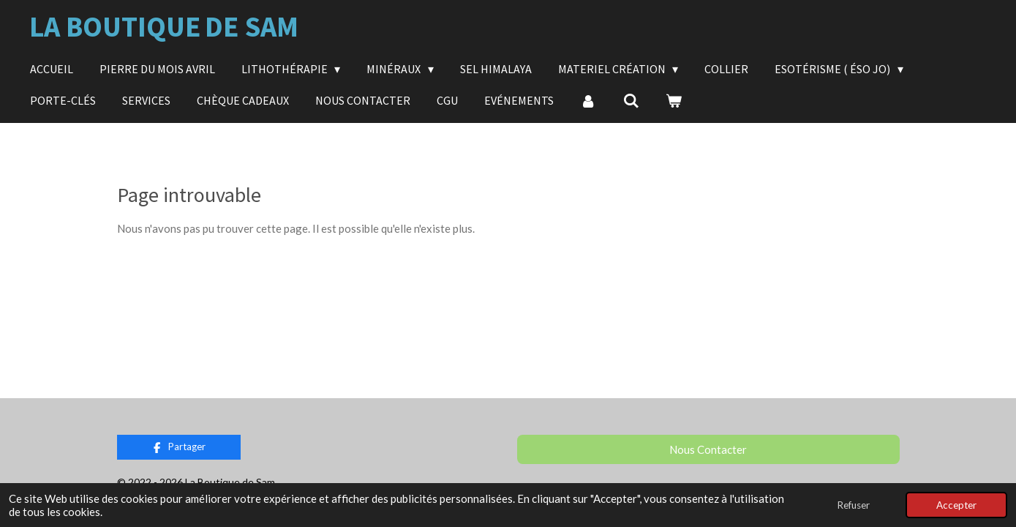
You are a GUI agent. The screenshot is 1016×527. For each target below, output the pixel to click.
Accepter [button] (956, 505)
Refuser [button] (853, 505)
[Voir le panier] (673, 100)
